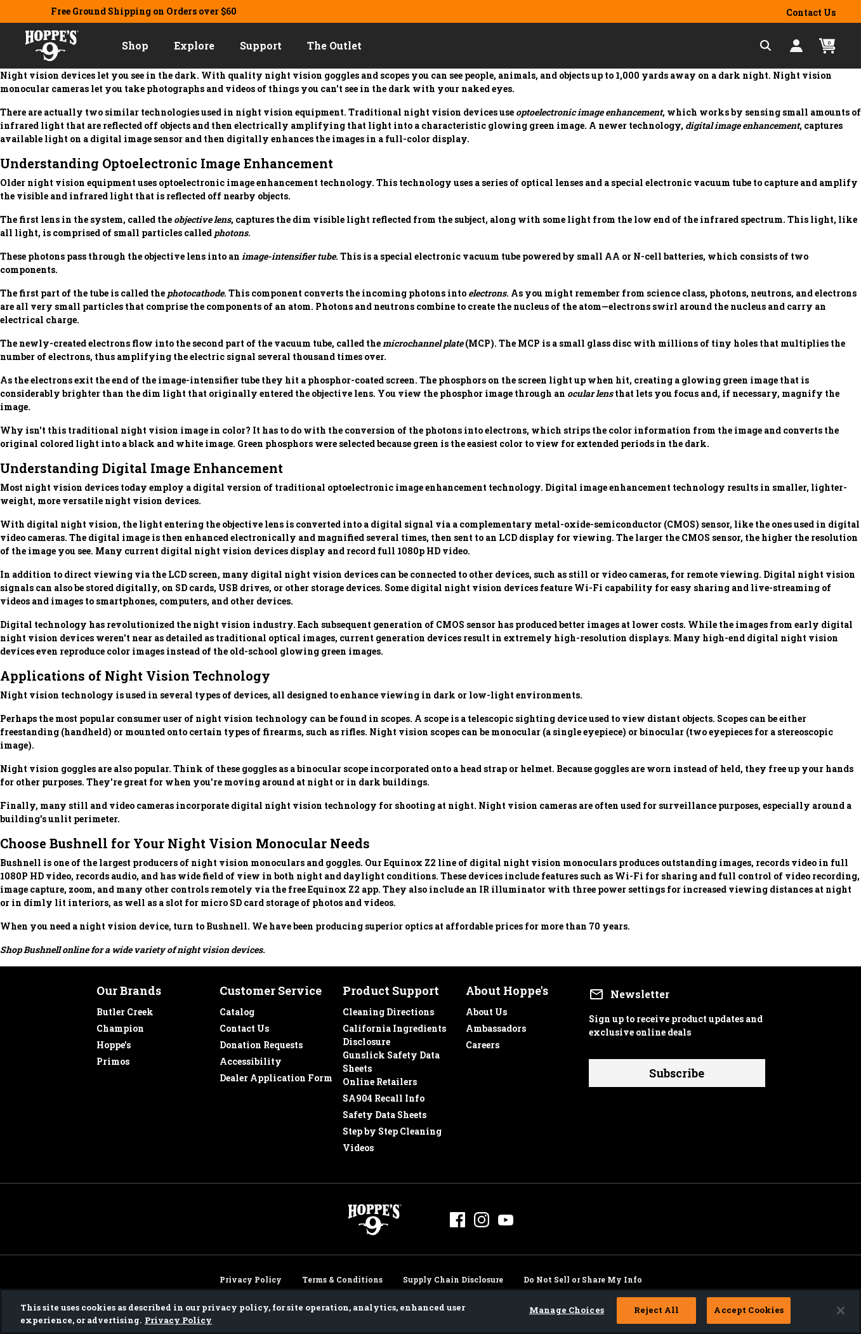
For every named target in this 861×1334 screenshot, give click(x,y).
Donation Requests (261, 1041)
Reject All (656, 1310)
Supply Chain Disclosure (453, 1277)
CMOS (681, 524)
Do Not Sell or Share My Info (582, 1277)
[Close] (841, 1310)
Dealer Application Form (276, 1074)
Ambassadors (496, 1025)
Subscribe (676, 1073)
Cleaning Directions (388, 1008)
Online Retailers (380, 1078)
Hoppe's (113, 1041)
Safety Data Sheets (384, 1111)
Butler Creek (125, 1008)
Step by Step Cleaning (392, 1128)
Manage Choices (566, 1310)
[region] (430, 1311)
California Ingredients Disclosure (394, 1025)
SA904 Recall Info (383, 1095)
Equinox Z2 (410, 863)
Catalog (237, 1008)
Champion (120, 1025)
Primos (112, 1058)
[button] (135, 46)
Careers (482, 1041)
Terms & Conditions (342, 1277)
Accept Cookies (749, 1310)
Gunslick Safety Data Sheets (391, 1052)
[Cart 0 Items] (827, 46)
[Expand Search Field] (765, 45)
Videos (358, 1144)
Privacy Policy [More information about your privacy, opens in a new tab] (178, 1320)
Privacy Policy (251, 1277)
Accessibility (251, 1058)
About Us (486, 1008)
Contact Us (811, 12)
